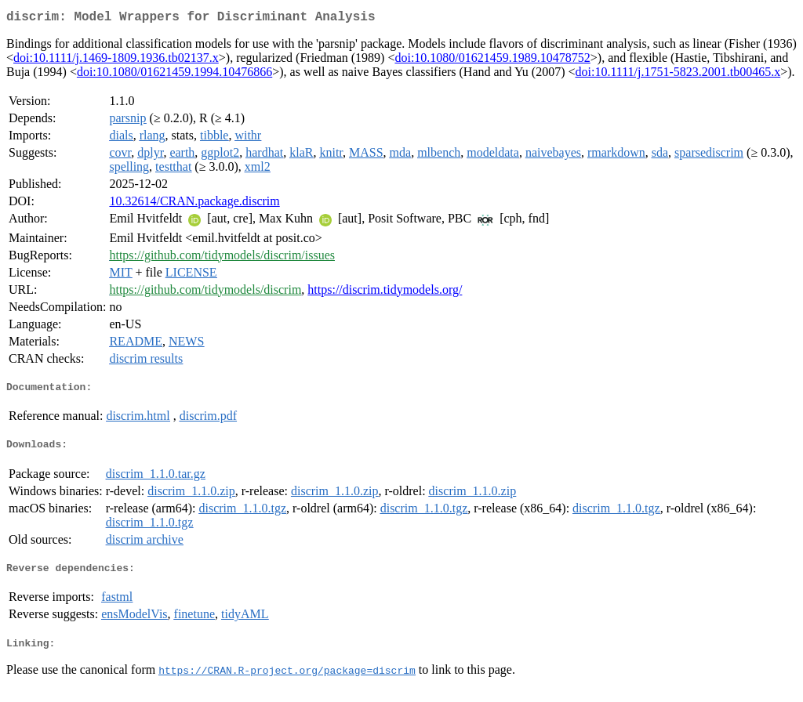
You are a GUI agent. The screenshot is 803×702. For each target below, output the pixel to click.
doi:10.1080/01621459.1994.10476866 (174, 74)
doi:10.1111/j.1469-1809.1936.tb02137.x (116, 60)
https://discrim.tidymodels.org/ (384, 292)
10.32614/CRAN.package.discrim (194, 204)
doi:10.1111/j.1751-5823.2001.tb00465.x (677, 74)
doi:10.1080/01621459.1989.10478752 (492, 60)
